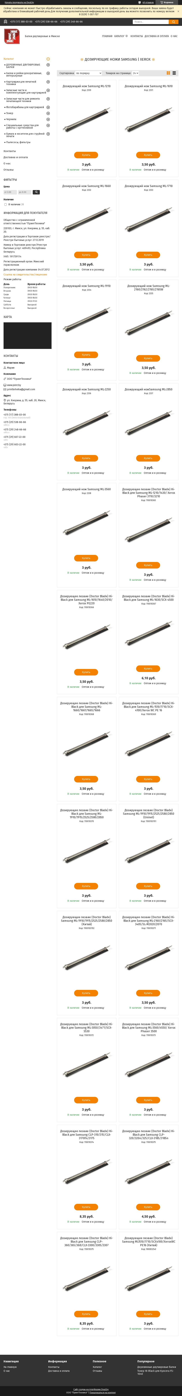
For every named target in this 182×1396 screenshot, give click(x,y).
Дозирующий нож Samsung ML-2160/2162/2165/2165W (148, 287)
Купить (86, 155)
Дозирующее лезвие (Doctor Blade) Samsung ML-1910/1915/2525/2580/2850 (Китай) (86, 920)
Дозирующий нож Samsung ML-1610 (149, 86)
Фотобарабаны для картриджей (25, 107)
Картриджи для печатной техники (21, 83)
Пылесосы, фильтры (18, 142)
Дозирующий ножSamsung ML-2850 (148, 389)
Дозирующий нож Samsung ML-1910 (87, 286)
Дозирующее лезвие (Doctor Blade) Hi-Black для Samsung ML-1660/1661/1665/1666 (86, 707)
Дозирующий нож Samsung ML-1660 (86, 186)
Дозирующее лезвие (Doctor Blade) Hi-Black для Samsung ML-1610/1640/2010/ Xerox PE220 (86, 600)
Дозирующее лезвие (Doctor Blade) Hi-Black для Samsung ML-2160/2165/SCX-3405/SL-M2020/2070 (148, 920)
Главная (107, 36)
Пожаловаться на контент (103, 1392)
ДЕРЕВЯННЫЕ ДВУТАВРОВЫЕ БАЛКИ (23, 66)
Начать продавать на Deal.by (19, 2)
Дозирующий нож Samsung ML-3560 (86, 489)
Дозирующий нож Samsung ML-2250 (87, 389)
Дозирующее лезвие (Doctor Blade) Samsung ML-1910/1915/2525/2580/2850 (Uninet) (148, 814)
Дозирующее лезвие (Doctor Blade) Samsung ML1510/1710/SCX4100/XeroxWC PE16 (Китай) (148, 1241)
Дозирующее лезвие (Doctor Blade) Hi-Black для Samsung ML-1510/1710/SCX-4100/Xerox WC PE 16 (148, 707)
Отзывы (9, 169)
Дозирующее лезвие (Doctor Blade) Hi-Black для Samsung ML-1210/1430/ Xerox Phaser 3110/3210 (148, 493)
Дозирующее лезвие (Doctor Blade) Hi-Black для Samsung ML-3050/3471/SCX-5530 (86, 1027)
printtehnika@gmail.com (21, 389)
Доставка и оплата (157, 36)
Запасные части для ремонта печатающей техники (23, 100)
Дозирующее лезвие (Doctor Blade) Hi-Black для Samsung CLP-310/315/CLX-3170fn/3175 (86, 1134)
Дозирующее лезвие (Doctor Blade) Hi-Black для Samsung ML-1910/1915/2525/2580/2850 (86, 814)
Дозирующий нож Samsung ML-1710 (149, 186)
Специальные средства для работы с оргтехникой (22, 126)
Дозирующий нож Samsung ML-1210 (87, 86)
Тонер (9, 113)
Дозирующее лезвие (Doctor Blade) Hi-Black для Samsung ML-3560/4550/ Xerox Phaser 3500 (148, 1027)
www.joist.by (14, 385)
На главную (10, 1367)
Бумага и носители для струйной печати (25, 135)
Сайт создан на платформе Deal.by (91, 1389)
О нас (174, 36)
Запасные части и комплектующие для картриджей (26, 91)
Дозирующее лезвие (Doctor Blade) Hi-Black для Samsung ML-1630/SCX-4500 (148, 598)
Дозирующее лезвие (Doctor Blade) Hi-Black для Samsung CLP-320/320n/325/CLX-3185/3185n (148, 1134)
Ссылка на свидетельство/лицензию (25, 274)
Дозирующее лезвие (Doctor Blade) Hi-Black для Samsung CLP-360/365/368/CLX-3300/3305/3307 (86, 1241)
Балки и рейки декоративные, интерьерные (24, 74)
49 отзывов (148, 2)
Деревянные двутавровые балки (156, 1367)
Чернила (11, 119)
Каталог (119, 36)
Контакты (136, 36)
